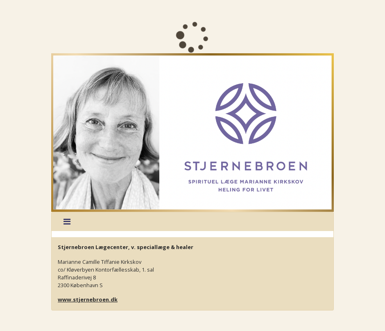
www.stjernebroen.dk (88, 299)
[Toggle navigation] (67, 221)
